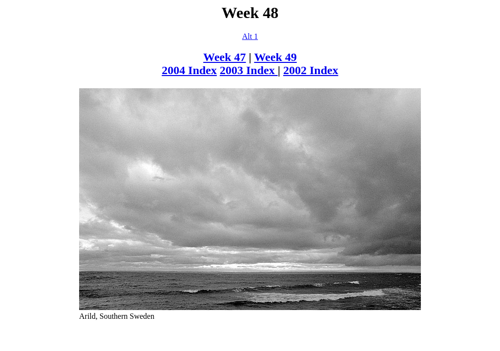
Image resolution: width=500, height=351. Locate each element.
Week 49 (275, 57)
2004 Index (189, 70)
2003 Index (249, 70)
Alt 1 (250, 36)
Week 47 (224, 57)
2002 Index (310, 70)
